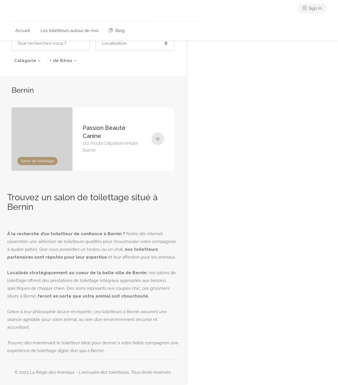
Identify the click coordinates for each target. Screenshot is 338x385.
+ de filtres (61, 60)
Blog (117, 30)
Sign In (312, 8)
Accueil (22, 30)
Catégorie (25, 60)
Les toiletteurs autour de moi (69, 30)
